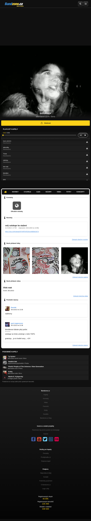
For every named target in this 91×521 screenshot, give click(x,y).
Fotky (68, 192)
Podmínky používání (45, 481)
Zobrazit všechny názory (80, 345)
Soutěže (45, 414)
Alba (38, 192)
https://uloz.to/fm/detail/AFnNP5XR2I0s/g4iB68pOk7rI (22, 231)
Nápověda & (45, 473)
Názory (49, 192)
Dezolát (13, 307)
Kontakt (45, 477)
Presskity (46, 453)
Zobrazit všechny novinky (80, 239)
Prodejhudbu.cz (46, 457)
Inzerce (45, 434)
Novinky (15, 192)
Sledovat (45, 123)
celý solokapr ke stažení (16, 226)
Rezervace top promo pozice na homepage (45, 430)
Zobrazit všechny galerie (80, 277)
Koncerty (80, 192)
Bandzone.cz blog (45, 418)
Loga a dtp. (45, 488)
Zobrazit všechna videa (80, 296)
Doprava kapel (45, 461)
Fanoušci (46, 406)
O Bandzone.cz (46, 485)
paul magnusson (17, 323)
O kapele (27, 192)
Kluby (46, 410)
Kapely (46, 395)
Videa (59, 192)
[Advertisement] (45, 25)
